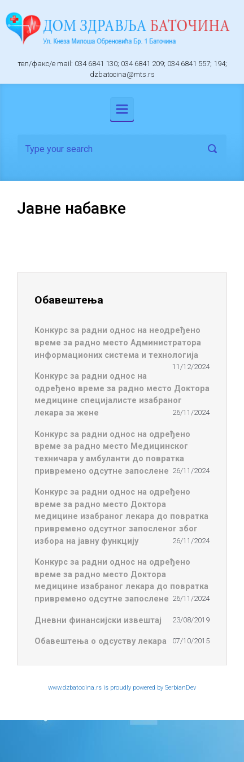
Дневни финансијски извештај (98, 620)
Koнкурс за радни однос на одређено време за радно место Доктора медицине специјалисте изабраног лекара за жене (122, 394)
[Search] (122, 149)
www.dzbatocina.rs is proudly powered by (106, 687)
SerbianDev (180, 687)
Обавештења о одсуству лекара (100, 641)
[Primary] (122, 109)
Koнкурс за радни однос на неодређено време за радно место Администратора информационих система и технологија (117, 343)
